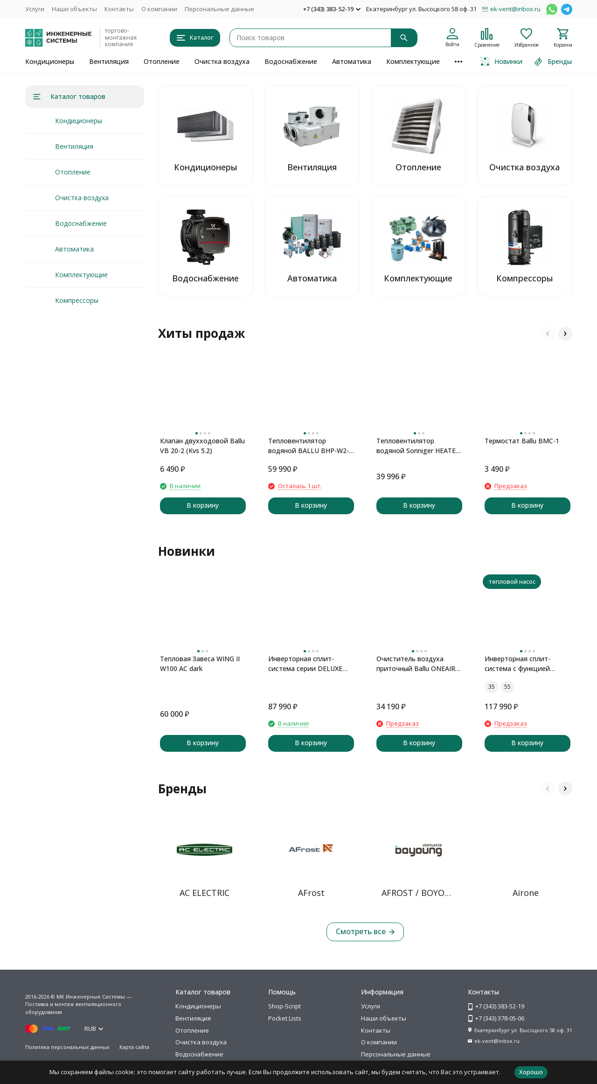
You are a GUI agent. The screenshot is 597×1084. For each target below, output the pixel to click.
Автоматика (351, 61)
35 (491, 687)
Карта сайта (134, 1046)
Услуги (34, 9)
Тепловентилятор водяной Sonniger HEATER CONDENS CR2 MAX (418, 445)
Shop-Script (284, 1006)
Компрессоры (76, 300)
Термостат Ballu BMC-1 (522, 440)
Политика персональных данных (67, 1046)
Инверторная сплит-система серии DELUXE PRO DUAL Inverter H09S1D (311, 663)
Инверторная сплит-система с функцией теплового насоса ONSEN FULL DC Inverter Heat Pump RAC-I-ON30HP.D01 (526, 663)
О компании (159, 9)
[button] (548, 334)
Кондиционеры (49, 61)
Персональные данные (219, 9)
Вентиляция (109, 61)
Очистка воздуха (222, 61)
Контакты (119, 9)
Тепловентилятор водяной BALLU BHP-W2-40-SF (308, 445)
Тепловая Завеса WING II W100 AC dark (200, 663)
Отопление (162, 61)
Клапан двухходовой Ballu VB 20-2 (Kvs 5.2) (202, 445)
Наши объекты (74, 9)
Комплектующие (413, 61)
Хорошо (531, 1072)
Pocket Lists (284, 1018)
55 (507, 687)
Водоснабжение (290, 61)
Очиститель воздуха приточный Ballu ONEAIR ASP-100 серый (415, 663)
